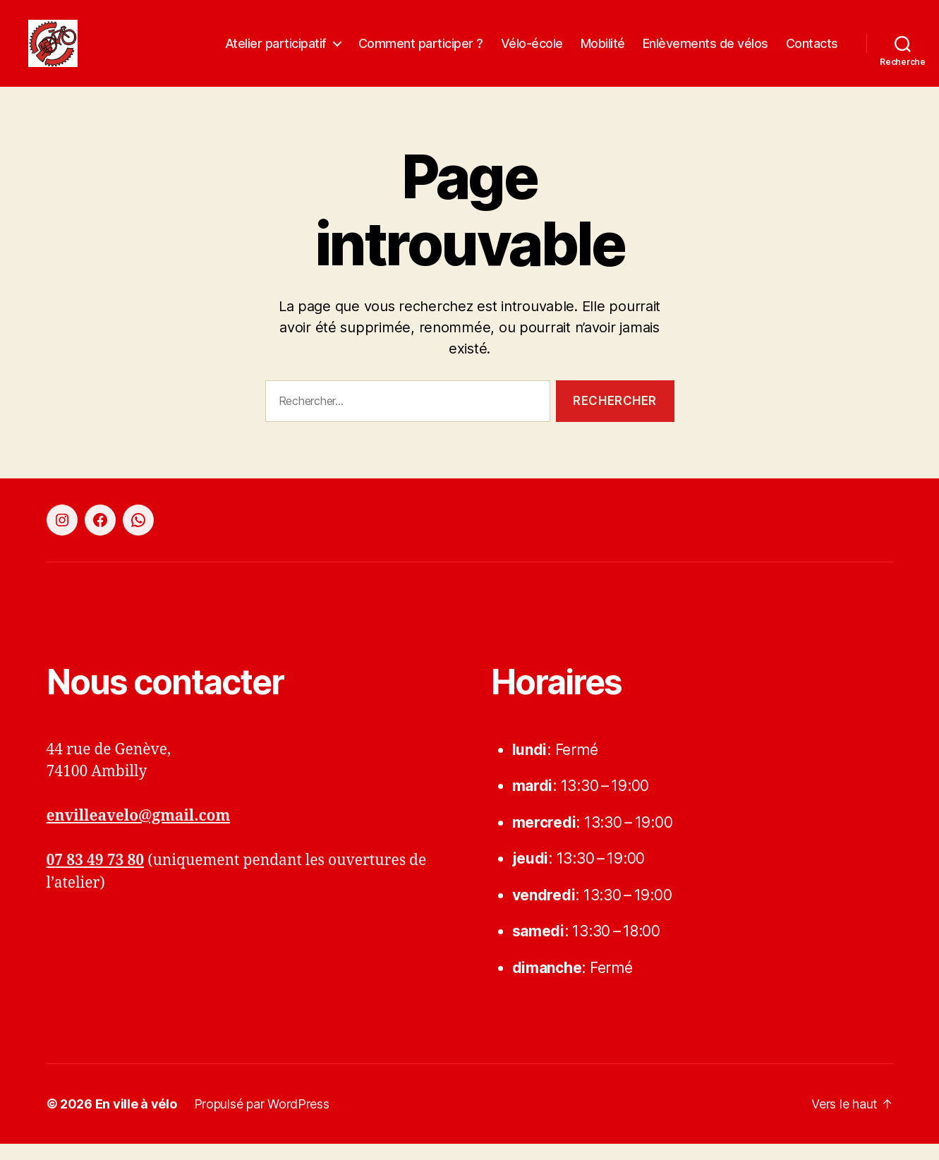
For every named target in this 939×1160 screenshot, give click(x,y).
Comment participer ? (420, 51)
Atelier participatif (276, 51)
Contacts (812, 51)
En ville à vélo (136, 1120)
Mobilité (603, 51)
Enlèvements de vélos (705, 51)
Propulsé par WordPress (261, 1120)
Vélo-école (532, 51)
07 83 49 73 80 (96, 876)
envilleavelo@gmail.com (139, 832)
